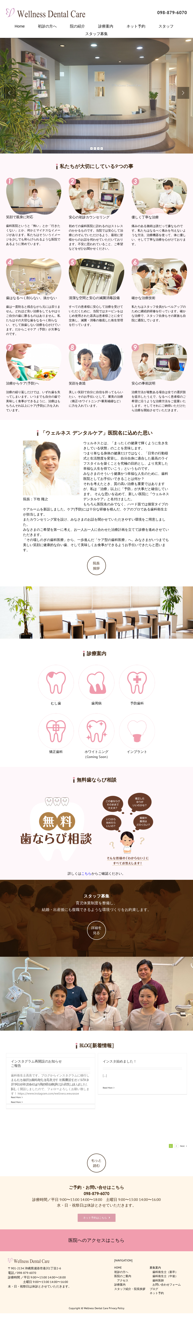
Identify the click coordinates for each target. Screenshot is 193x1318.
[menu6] (137, 715)
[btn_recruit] (96, 922)
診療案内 (120, 1282)
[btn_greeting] (96, 558)
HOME (118, 1265)
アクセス (122, 1278)
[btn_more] (96, 1152)
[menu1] (56, 666)
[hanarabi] (96, 789)
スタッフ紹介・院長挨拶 (129, 1286)
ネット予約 (157, 1290)
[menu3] (137, 666)
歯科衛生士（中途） (165, 1273)
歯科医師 (158, 1278)
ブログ (154, 1286)
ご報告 (121, 1062)
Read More (121, 1125)
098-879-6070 (172, 12)
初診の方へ (121, 1269)
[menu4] (56, 715)
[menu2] (96, 666)
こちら (86, 873)
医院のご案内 (122, 1273)
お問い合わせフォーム (166, 1282)
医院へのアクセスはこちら (96, 1238)
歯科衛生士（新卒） (165, 1269)
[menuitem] (22, 26)
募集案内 (155, 1265)
